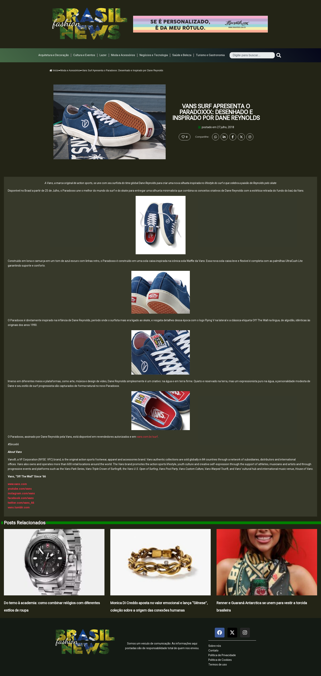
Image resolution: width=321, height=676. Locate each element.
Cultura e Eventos (84, 55)
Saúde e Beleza (181, 55)
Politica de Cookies (220, 659)
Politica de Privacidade (222, 655)
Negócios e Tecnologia (154, 55)
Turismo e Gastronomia (210, 55)
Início (54, 70)
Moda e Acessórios (123, 55)
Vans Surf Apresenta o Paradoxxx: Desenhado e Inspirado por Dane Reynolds (216, 112)
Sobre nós (214, 645)
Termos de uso (217, 664)
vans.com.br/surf (147, 436)
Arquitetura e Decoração (53, 55)
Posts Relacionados (24, 522)
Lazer (103, 55)
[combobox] (252, 55)
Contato (213, 650)
